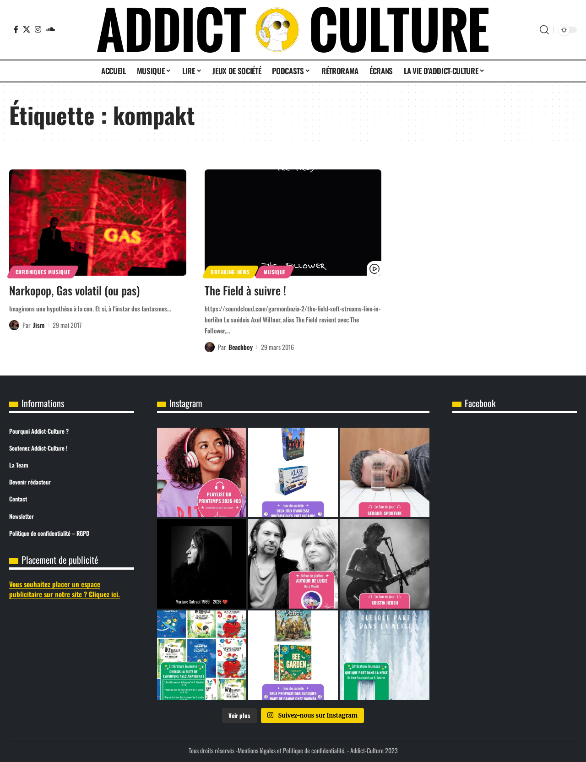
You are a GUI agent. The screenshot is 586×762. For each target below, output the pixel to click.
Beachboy (240, 347)
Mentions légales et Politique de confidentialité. (292, 750)
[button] (544, 30)
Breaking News (230, 272)
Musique (275, 272)
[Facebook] (16, 29)
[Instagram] (38, 29)
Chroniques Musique (43, 272)
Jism (38, 325)
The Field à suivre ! (245, 290)
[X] (27, 29)
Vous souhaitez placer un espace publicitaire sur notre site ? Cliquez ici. (64, 589)
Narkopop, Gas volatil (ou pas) (74, 290)
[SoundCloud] (50, 29)
